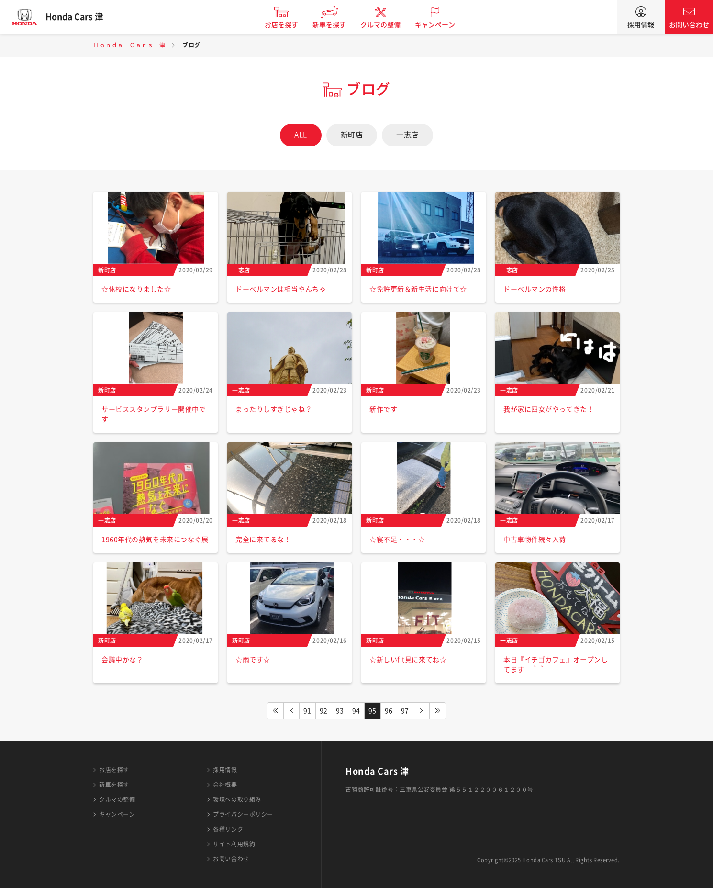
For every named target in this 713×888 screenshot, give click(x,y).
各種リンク (228, 829)
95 (372, 711)
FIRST (275, 710)
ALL (300, 134)
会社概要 (225, 784)
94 (356, 711)
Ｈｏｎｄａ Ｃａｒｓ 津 (129, 45)
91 (307, 711)
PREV (291, 710)
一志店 (407, 134)
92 (324, 711)
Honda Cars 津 (78, 17)
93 (340, 711)
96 (389, 711)
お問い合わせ (689, 25)
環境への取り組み (237, 799)
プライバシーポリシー (243, 814)
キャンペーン (440, 25)
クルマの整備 (385, 25)
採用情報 (640, 25)
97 (405, 711)
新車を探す (334, 25)
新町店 (352, 134)
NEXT (421, 710)
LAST (438, 710)
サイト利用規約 (234, 844)
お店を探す (286, 25)
